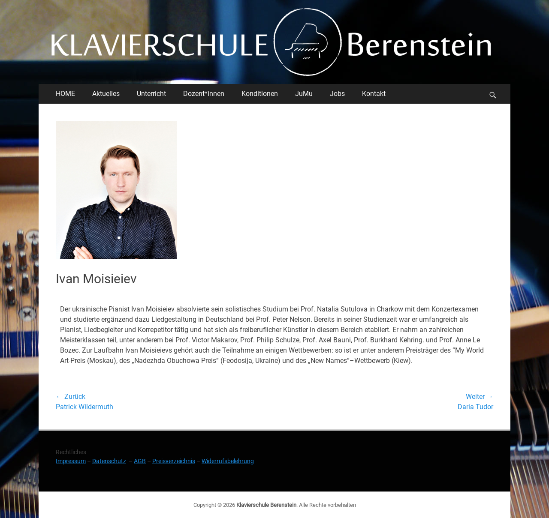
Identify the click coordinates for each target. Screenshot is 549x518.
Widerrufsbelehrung (228, 461)
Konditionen (259, 94)
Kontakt (374, 94)
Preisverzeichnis (173, 461)
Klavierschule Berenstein (266, 505)
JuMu (304, 94)
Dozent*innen (203, 94)
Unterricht (151, 94)
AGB (140, 461)
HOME (65, 94)
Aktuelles (106, 94)
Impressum (71, 461)
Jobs (337, 94)
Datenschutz (109, 461)
